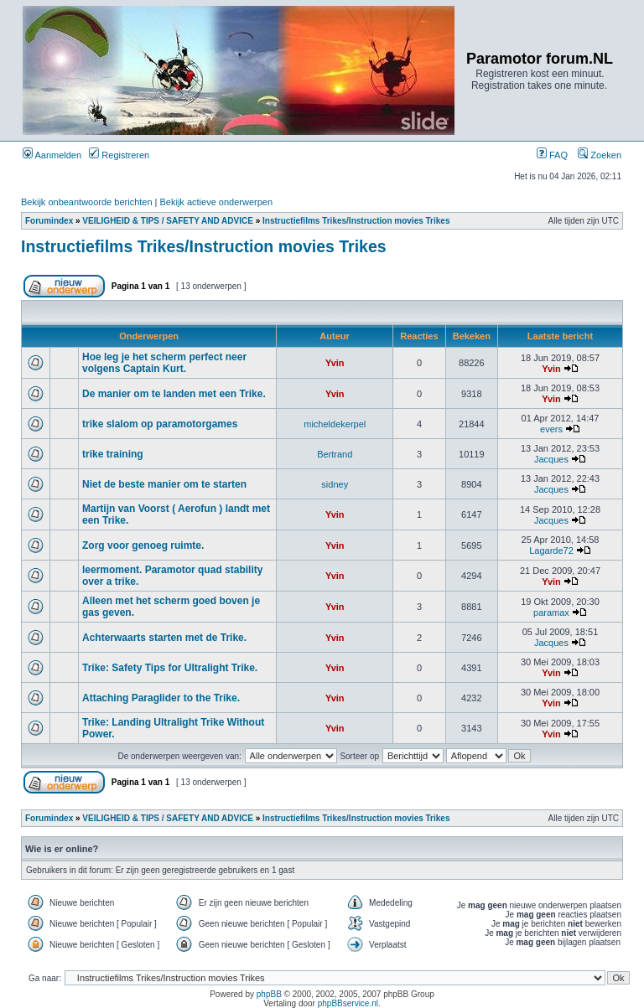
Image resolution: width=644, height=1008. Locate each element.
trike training (112, 454)
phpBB (269, 994)
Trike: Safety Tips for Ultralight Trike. (169, 668)
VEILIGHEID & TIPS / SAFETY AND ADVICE (167, 220)
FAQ (552, 155)
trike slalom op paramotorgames (159, 424)
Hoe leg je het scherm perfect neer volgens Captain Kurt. (164, 363)
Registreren (119, 155)
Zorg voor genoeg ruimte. (143, 545)
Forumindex (49, 220)
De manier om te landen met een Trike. (174, 394)
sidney (334, 484)
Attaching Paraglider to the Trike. (161, 698)
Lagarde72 (551, 550)
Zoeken (599, 155)
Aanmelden (52, 155)
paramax (551, 612)
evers (551, 429)
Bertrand (334, 454)
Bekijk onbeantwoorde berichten (87, 202)
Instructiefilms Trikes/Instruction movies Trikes (355, 220)
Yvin (335, 363)
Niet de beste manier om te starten (164, 484)
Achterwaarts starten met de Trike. (164, 638)
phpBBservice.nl (348, 1003)
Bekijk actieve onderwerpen (216, 202)
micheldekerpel (335, 424)
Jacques (551, 459)
